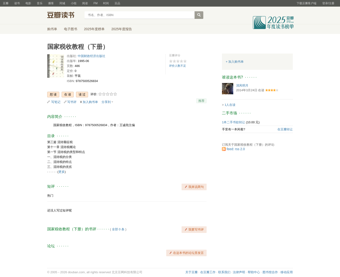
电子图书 (70, 29)
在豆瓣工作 (208, 272)
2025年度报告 (121, 29)
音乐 (39, 3)
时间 (106, 3)
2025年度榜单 (94, 29)
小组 (73, 3)
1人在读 (230, 105)
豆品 (117, 3)
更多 (62, 172)
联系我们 (224, 272)
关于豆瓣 (191, 272)
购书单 (52, 29)
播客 (51, 3)
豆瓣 (5, 3)
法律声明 (239, 272)
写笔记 (55, 102)
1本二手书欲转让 (233, 122)
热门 (50, 195)
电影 (28, 3)
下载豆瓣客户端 (306, 3)
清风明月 (242, 85)
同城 (62, 3)
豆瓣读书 (64, 15)
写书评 (71, 102)
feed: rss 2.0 (236, 149)
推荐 (201, 101)
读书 (17, 3)
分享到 (106, 102)
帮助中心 (254, 272)
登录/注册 (328, 3)
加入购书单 (90, 102)
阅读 (85, 3)
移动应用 (286, 272)
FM (96, 3)
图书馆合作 (270, 272)
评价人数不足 (177, 65)
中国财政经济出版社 (91, 56)
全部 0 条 (118, 229)
